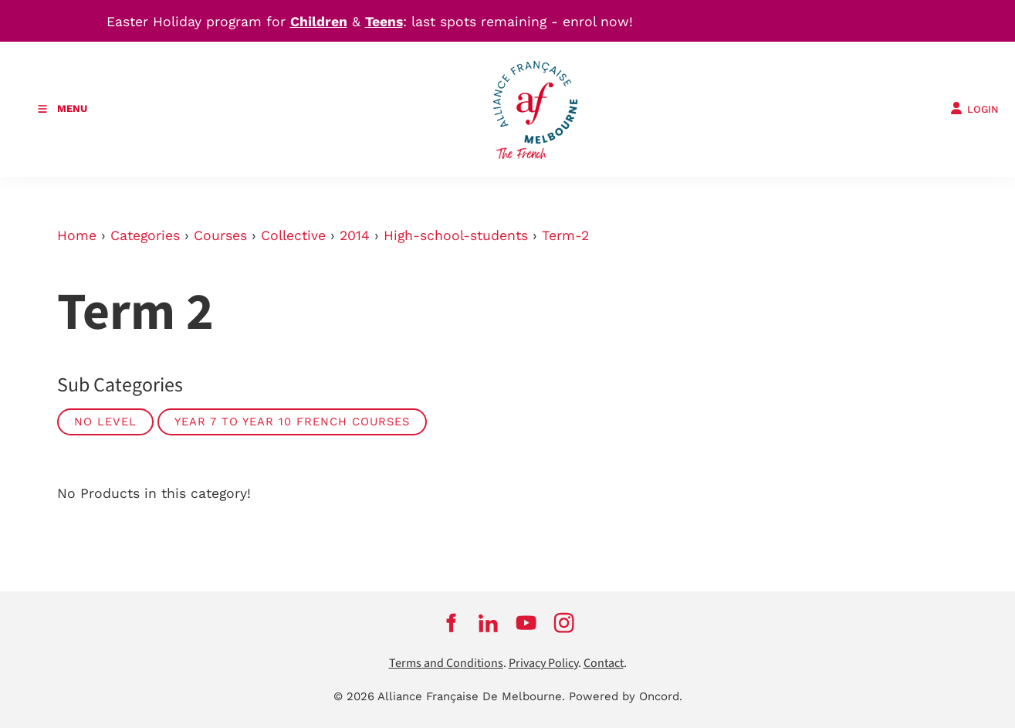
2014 (355, 235)
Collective (293, 235)
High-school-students (456, 235)
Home (76, 235)
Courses (220, 235)
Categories (145, 235)
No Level (105, 421)
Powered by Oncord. (625, 696)
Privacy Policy (543, 663)
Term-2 (565, 235)
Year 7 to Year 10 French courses (292, 421)
